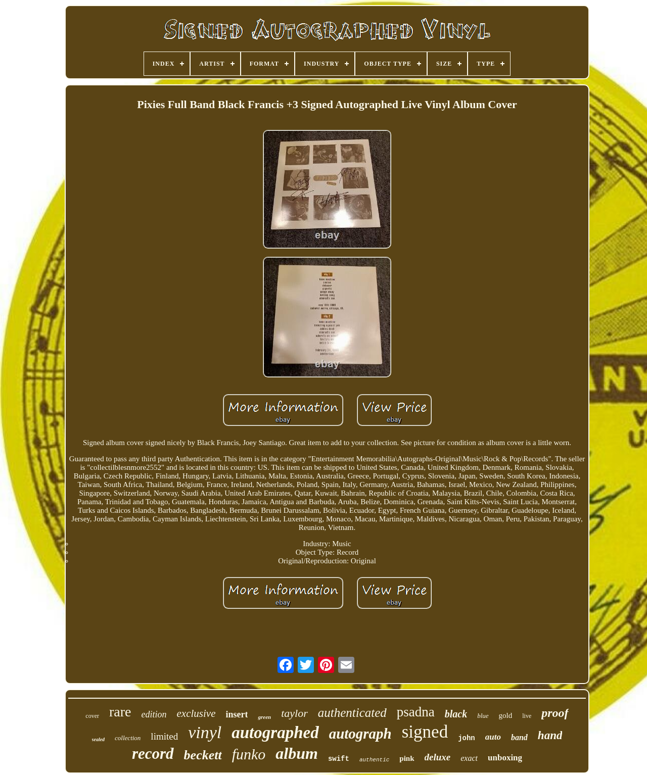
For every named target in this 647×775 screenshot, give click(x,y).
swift (338, 759)
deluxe (438, 757)
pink (406, 758)
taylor (294, 713)
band (519, 737)
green (264, 717)
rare (120, 711)
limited (164, 736)
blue (482, 715)
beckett (203, 755)
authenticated (352, 712)
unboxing (505, 757)
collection (128, 738)
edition (154, 714)
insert (236, 714)
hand (550, 735)
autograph (360, 733)
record (153, 753)
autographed (275, 732)
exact (469, 758)
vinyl (204, 732)
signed (425, 732)
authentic (374, 760)
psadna (416, 711)
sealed (98, 739)
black (456, 713)
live (526, 715)
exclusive (196, 713)
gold (506, 715)
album (296, 753)
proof (554, 712)
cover (92, 715)
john (466, 738)
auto (493, 737)
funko (249, 754)
